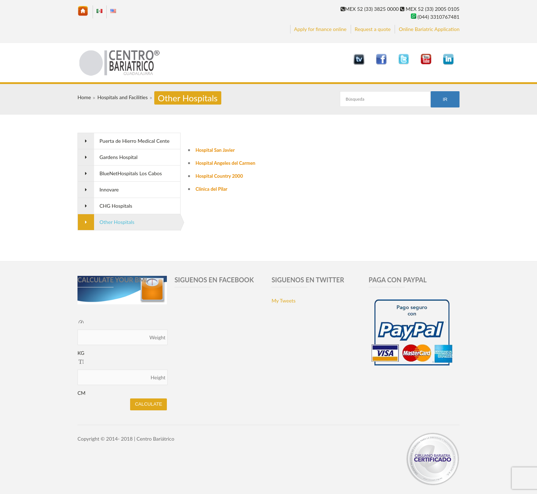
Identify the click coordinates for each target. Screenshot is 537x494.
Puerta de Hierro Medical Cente (134, 141)
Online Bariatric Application (429, 29)
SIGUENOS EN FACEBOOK (214, 280)
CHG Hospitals (115, 206)
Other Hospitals (116, 222)
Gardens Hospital (118, 157)
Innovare (109, 189)
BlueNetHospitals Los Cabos (130, 173)
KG (80, 353)
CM (81, 393)
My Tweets (283, 300)
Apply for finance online (320, 29)
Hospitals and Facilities (122, 97)
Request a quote (373, 29)
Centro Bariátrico (155, 439)
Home (84, 97)
